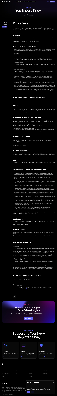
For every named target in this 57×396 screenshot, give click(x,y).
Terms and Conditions (5, 22)
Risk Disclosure (5, 24)
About (16, 370)
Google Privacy (32, 186)
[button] (53, 381)
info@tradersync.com (29, 288)
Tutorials (30, 373)
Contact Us (30, 371)
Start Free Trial (28, 318)
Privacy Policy (4, 26)
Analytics (3, 370)
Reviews (17, 371)
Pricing (3, 376)
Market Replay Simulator (5, 371)
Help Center (31, 370)
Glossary (30, 376)
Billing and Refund (5, 28)
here (43, 182)
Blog (16, 373)
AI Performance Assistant (5, 373)
